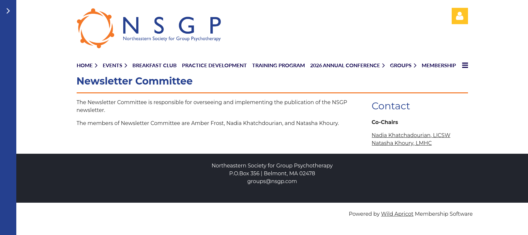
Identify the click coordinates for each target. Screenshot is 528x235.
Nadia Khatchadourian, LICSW (411, 135)
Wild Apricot (397, 214)
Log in (460, 16)
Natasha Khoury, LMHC (402, 143)
